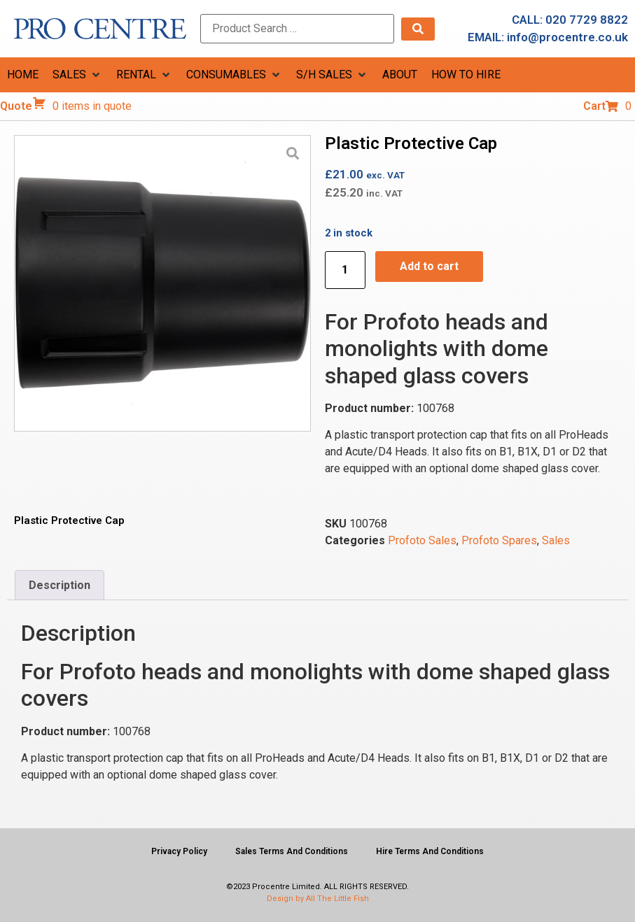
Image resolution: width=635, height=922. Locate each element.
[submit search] (418, 29)
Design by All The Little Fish (318, 898)
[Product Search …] (297, 28)
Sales (556, 540)
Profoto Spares (499, 540)
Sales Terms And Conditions (291, 851)
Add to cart (429, 266)
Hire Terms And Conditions (430, 851)
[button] (77, 75)
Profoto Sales (422, 540)
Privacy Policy (179, 851)
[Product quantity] (345, 270)
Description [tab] (59, 585)
